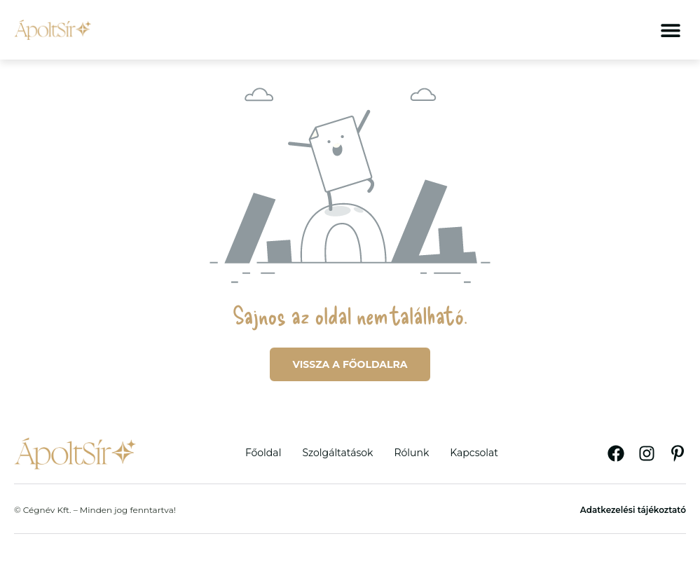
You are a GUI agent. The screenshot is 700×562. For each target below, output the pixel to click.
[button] (670, 30)
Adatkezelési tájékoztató (633, 510)
